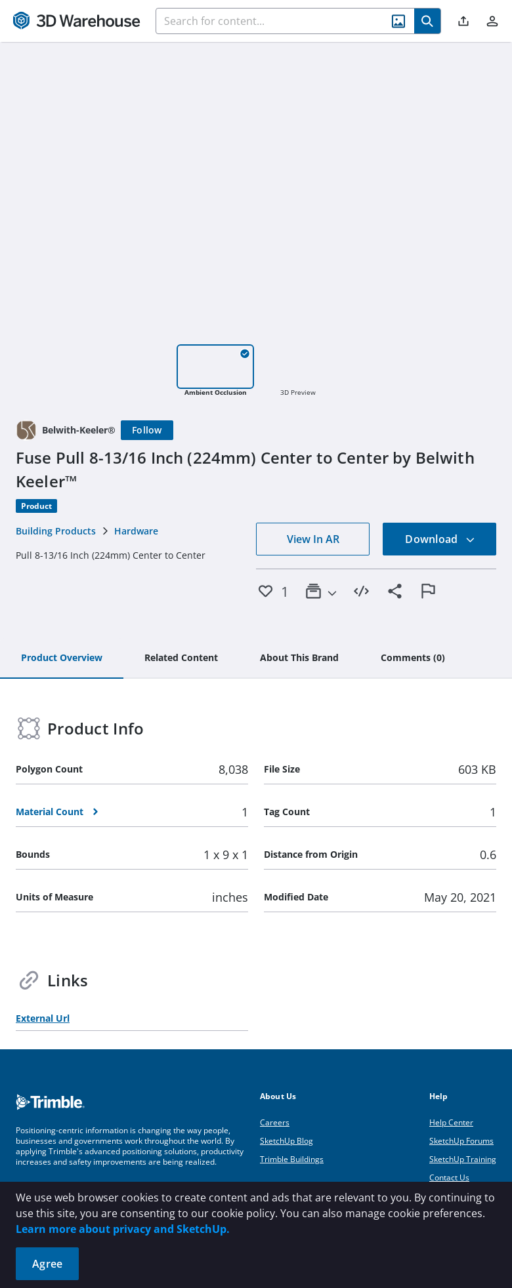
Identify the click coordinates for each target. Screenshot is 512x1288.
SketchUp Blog (286, 1140)
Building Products (56, 531)
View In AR (313, 539)
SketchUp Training (462, 1159)
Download (440, 539)
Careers (274, 1122)
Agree (47, 1264)
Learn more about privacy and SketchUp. (123, 1229)
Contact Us (449, 1177)
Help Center (451, 1122)
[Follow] (147, 430)
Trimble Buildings (292, 1159)
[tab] (61, 658)
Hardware (136, 531)
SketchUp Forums (461, 1140)
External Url (43, 1018)
